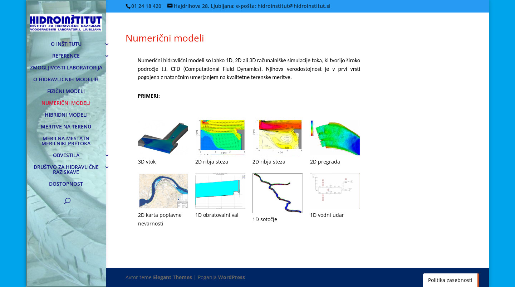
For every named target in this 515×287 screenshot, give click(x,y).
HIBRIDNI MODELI (66, 115)
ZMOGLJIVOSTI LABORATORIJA (66, 68)
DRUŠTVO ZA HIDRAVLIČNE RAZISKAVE (66, 170)
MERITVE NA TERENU (66, 127)
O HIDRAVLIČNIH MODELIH (66, 80)
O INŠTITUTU (66, 44)
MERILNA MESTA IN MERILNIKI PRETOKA (65, 141)
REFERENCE (66, 56)
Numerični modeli (165, 37)
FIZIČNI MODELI (66, 91)
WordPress (231, 277)
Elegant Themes (172, 277)
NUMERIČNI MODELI (65, 103)
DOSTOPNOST (66, 184)
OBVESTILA (66, 156)
